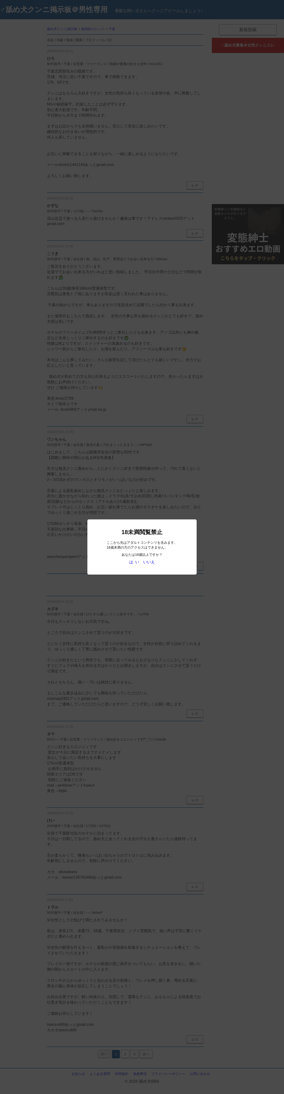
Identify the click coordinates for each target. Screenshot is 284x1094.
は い (134, 562)
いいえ (149, 562)
